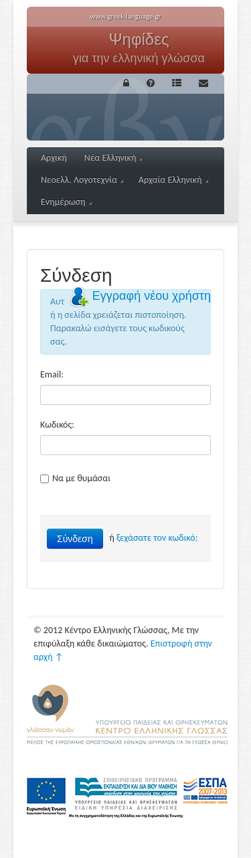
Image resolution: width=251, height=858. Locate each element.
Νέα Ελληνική (113, 157)
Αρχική (54, 157)
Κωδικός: (57, 424)
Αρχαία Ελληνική (173, 179)
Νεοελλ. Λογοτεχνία (82, 179)
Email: (52, 374)
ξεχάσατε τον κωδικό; (156, 537)
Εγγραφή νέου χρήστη (151, 296)
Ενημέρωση (66, 201)
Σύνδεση (75, 538)
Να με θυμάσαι (75, 478)
